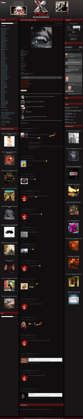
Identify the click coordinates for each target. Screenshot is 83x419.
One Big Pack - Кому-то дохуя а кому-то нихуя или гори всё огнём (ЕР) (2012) (40, 96)
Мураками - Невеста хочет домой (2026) (9, 296)
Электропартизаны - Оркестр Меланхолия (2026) (9, 206)
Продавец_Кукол (68, 113)
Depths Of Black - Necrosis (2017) (74, 256)
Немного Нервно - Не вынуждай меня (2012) (73, 238)
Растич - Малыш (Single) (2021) (73, 220)
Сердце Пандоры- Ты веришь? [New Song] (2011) (35, 101)
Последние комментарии (6, 118)
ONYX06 (26, 244)
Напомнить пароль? (74, 35)
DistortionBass (28, 370)
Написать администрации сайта (7, 112)
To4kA (26, 174)
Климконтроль (28, 353)
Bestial (66, 118)
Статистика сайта (4, 117)
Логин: (68, 26)
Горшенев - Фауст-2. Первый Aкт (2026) (9, 188)
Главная (4, 25)
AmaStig (26, 209)
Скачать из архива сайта (25, 80)
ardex (27, 388)
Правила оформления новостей (7, 113)
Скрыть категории (5, 109)
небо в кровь (27, 227)
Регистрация (72, 34)
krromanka (27, 74)
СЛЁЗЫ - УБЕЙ (28, 111)
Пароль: (69, 27)
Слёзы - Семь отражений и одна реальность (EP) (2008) (36, 116)
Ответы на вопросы (5, 114)
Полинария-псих (28, 128)
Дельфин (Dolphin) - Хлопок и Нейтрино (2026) (9, 134)
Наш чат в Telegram (5, 121)
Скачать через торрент (25, 81)
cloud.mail (22, 73)
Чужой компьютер (71, 29)
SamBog (27, 317)
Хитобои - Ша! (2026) (9, 260)
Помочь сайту (4, 116)
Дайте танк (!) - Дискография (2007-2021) (73, 166)
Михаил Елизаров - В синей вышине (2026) (9, 242)
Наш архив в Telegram (5, 122)
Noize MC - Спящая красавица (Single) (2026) (9, 224)
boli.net (27, 335)
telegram (22, 74)
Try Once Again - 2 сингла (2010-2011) (74, 184)
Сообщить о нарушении (25, 85)
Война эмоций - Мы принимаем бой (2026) (9, 170)
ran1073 (27, 299)
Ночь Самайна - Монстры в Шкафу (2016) (73, 274)
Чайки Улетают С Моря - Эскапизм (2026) (9, 278)
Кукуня (66, 121)
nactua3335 (27, 260)
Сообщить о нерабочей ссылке (27, 83)
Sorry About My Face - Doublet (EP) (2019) (73, 130)
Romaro (48, 25)
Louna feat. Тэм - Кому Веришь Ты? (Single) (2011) (35, 106)
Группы (3, 124)
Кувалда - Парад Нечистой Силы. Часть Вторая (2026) (9, 152)
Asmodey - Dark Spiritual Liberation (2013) (73, 148)
